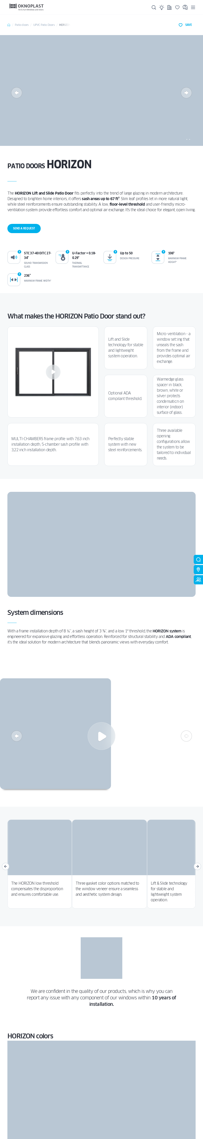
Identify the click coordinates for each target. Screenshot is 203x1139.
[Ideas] (161, 7)
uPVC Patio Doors (44, 25)
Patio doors (21, 25)
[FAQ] (185, 7)
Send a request (24, 228)
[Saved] (177, 7)
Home (8, 25)
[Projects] (169, 7)
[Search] (153, 7)
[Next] (186, 92)
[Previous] (16, 92)
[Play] (53, 372)
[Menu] (193, 7)
